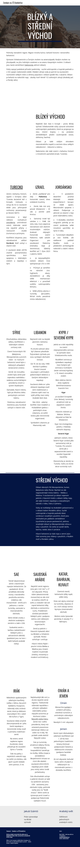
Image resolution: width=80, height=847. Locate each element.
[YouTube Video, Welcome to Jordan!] (63, 172)
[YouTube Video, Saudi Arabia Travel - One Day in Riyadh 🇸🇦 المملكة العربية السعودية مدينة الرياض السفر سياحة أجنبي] (40, 559)
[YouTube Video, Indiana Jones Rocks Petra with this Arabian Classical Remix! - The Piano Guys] (19, 123)
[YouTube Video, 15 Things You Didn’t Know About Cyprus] (63, 317)
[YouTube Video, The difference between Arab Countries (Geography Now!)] (49, 813)
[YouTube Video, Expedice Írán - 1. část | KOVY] (40, 675)
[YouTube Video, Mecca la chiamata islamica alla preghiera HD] (19, 483)
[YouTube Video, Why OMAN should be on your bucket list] (63, 675)
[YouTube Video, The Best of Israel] (40, 172)
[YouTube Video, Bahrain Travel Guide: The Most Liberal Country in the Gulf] (63, 559)
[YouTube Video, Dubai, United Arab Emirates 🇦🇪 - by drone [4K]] (16, 559)
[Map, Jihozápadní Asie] (40, 97)
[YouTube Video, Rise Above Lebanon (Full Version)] (40, 317)
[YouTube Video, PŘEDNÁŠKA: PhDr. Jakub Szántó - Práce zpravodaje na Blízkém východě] (13, 813)
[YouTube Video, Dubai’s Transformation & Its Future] (19, 502)
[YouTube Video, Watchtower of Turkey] (16, 172)
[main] (40, 27)
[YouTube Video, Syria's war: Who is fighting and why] (16, 317)
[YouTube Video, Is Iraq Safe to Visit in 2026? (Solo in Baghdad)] (16, 676)
